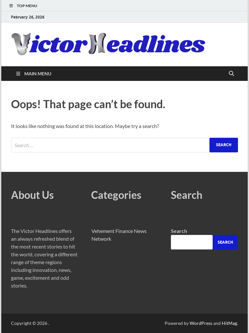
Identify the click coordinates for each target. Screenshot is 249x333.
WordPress (201, 323)
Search (179, 231)
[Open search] (231, 73)
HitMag (229, 323)
